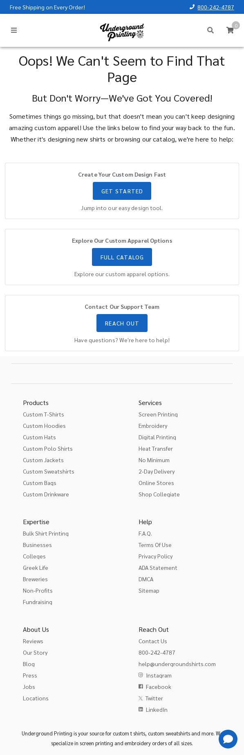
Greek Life (35, 567)
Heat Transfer (156, 448)
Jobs (29, 686)
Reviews (33, 640)
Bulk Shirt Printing (46, 533)
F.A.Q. (145, 533)
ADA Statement (158, 567)
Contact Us (153, 640)
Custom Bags (39, 482)
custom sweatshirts (169, 733)
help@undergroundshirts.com (177, 663)
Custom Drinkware (46, 494)
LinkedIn (157, 709)
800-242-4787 (215, 7)
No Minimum (154, 459)
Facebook (158, 686)
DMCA (146, 578)
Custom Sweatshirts (48, 471)
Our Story (35, 652)
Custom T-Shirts (43, 414)
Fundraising (37, 601)
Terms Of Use (155, 544)
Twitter (154, 698)
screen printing (96, 743)
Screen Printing (158, 414)
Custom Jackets (43, 459)
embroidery (138, 743)
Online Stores (156, 482)
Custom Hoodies (44, 425)
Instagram (159, 675)
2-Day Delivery (157, 471)
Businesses (37, 544)
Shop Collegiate (159, 494)
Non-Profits (38, 590)
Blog (29, 663)
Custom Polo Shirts (48, 448)
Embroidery (153, 425)
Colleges (34, 556)
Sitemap (149, 590)
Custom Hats (39, 437)
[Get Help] (228, 739)
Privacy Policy (155, 556)
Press (30, 675)
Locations (36, 698)
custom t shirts (129, 733)
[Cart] (230, 30)
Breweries (35, 578)
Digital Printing (157, 437)
